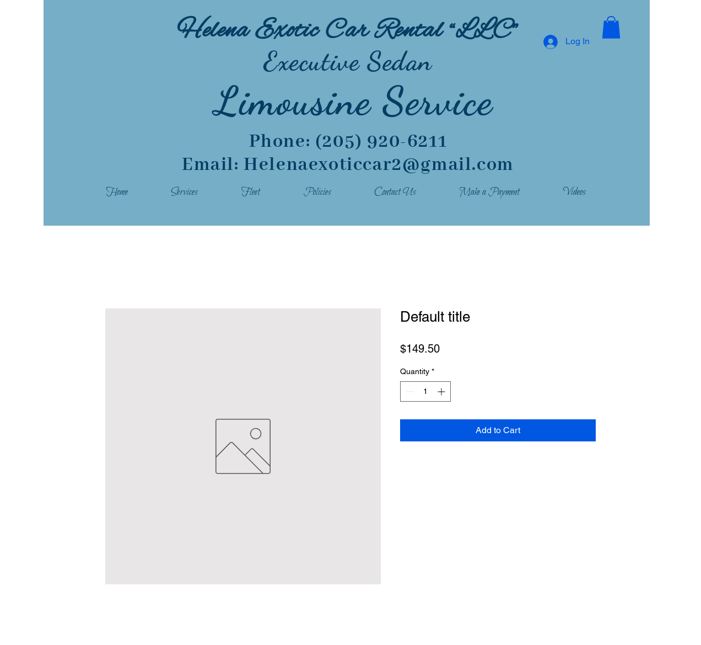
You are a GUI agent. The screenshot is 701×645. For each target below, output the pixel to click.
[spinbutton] (425, 391)
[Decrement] (409, 391)
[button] (611, 27)
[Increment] (442, 391)
